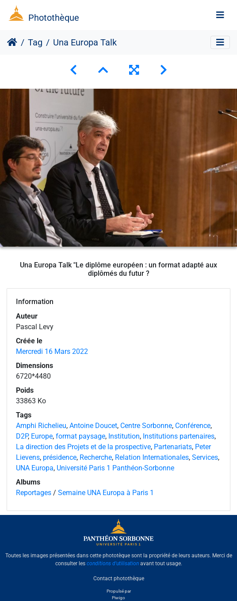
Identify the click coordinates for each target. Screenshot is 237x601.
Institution (124, 436)
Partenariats (173, 447)
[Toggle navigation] (220, 15)
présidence (59, 457)
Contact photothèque (118, 578)
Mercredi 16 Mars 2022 (52, 351)
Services (205, 457)
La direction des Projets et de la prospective (83, 447)
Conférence (192, 425)
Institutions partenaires (178, 436)
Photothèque (53, 17)
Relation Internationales (152, 457)
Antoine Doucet (93, 425)
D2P (22, 436)
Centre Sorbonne (146, 425)
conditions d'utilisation (113, 563)
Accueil (12, 42)
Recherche (96, 457)
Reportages (33, 492)
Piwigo (118, 597)
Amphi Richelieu (41, 425)
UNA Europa (35, 468)
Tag (35, 42)
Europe (42, 436)
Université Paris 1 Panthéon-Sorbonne (115, 468)
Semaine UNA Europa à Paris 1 (106, 492)
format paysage (80, 436)
